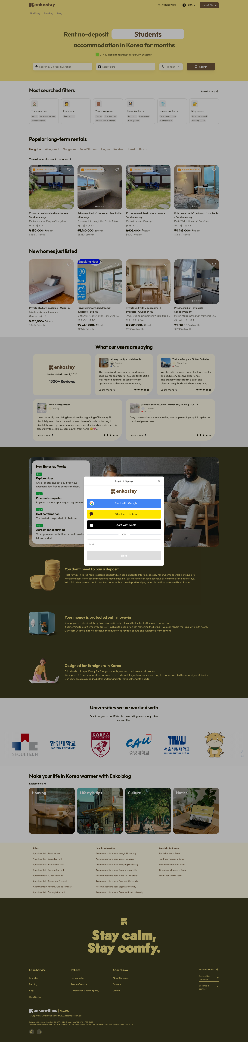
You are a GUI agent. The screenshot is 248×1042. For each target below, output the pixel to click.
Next (124, 555)
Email (91, 544)
